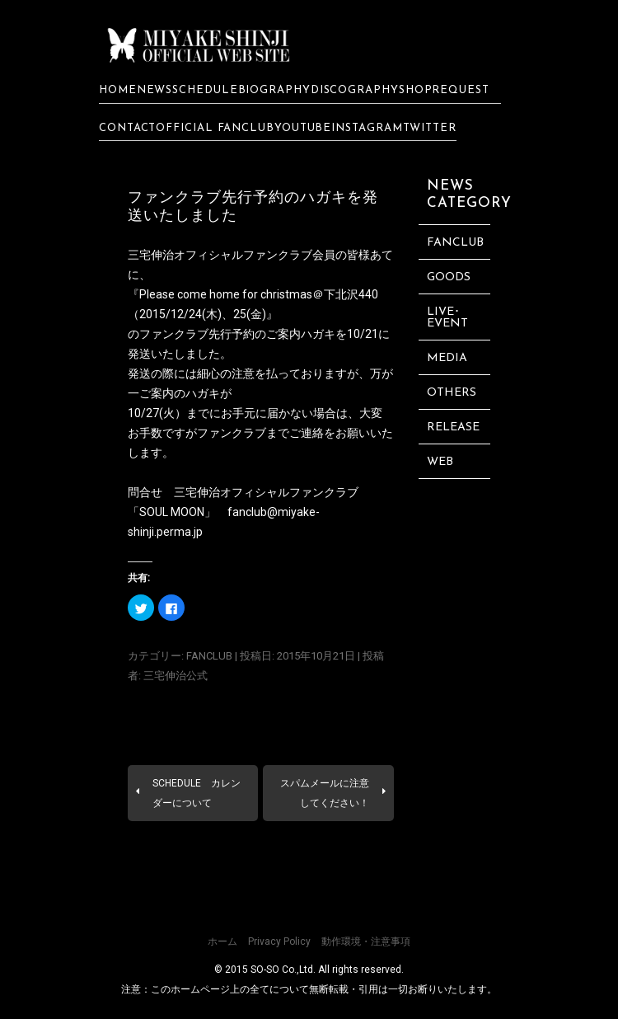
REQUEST (466, 90)
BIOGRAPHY (274, 90)
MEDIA (447, 358)
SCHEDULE (204, 90)
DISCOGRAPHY (355, 90)
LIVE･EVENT (447, 318)
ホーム (222, 941)
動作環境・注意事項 (365, 941)
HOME (118, 90)
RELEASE (453, 427)
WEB (440, 462)
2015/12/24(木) (180, 314)
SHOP (416, 90)
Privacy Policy (279, 941)
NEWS (155, 90)
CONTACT (127, 128)
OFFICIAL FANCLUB (215, 128)
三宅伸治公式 (175, 675)
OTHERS (451, 393)
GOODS (449, 277)
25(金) (249, 314)
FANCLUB (209, 656)
